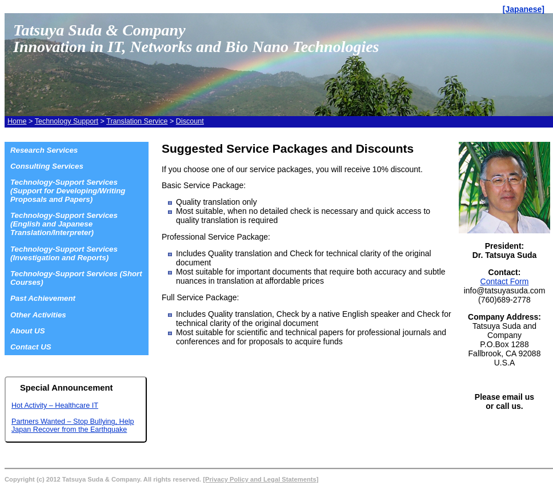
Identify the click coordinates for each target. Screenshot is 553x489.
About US (27, 331)
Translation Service (136, 121)
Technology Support (66, 121)
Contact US (30, 347)
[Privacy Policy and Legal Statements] (260, 479)
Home (17, 121)
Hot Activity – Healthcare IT (54, 405)
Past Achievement (42, 298)
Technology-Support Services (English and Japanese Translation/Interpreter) (64, 224)
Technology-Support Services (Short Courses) (76, 278)
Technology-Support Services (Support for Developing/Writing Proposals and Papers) (67, 191)
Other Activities (38, 315)
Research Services (44, 150)
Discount (190, 121)
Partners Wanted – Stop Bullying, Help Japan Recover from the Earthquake (72, 426)
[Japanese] (523, 9)
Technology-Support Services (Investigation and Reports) (64, 253)
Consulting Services (46, 166)
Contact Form (504, 281)
